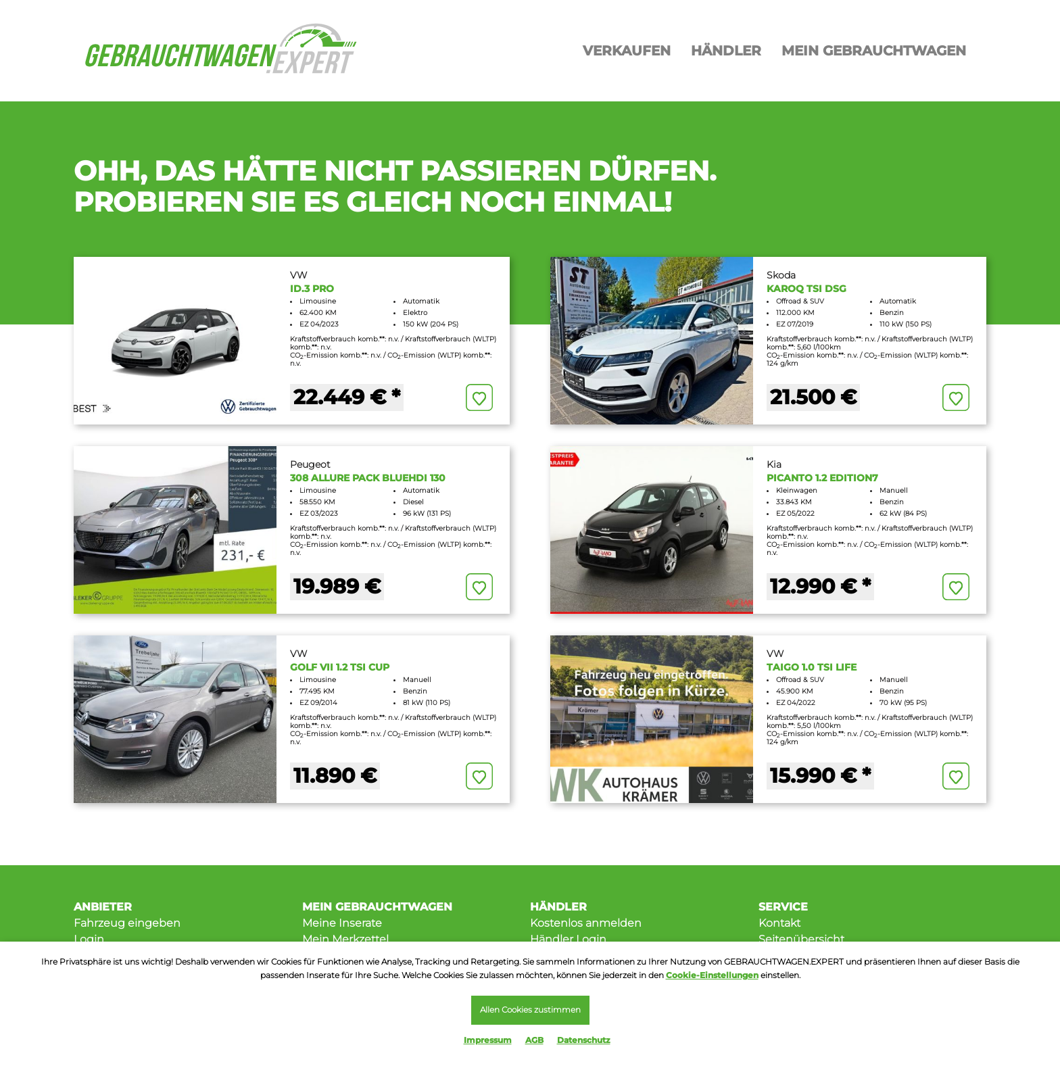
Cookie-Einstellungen (712, 974)
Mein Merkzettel (345, 939)
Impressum (488, 1040)
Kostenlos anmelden (586, 923)
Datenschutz (583, 1040)
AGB (534, 1040)
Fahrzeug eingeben (127, 923)
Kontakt (779, 923)
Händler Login (568, 939)
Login (89, 939)
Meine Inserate (342, 923)
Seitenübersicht (801, 939)
